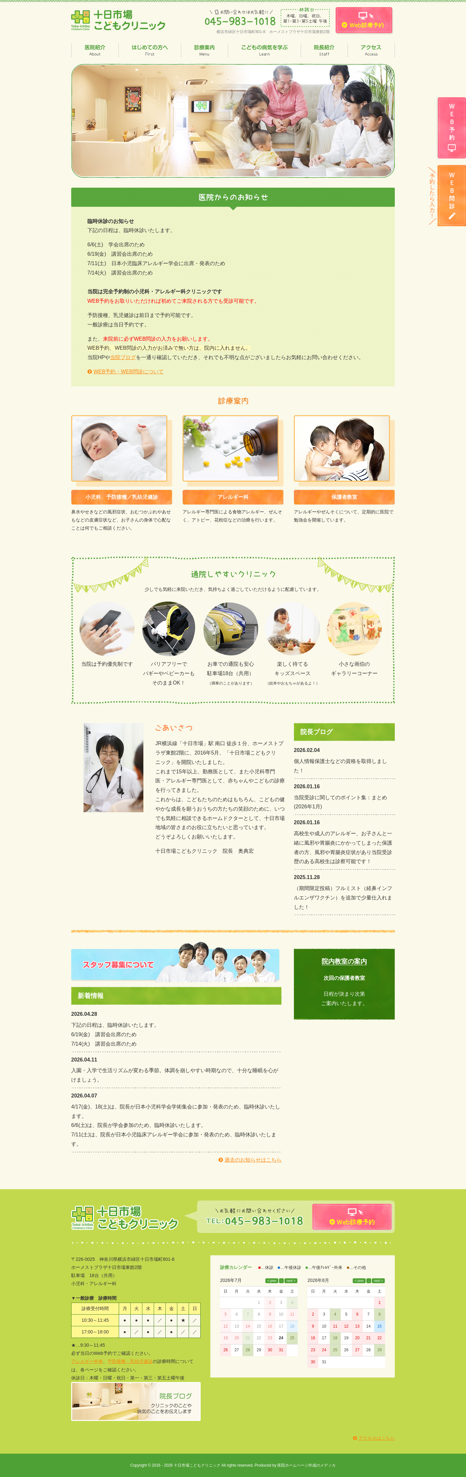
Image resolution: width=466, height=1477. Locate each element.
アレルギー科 (233, 497)
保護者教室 (344, 497)
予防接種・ (118, 1361)
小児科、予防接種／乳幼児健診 (121, 497)
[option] (233, 121)
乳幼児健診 (141, 1361)
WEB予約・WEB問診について (129, 371)
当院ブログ (123, 357)
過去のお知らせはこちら (253, 1160)
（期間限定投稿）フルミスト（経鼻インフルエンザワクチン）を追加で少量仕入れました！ (343, 897)
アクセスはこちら (377, 1438)
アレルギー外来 (87, 1361)
